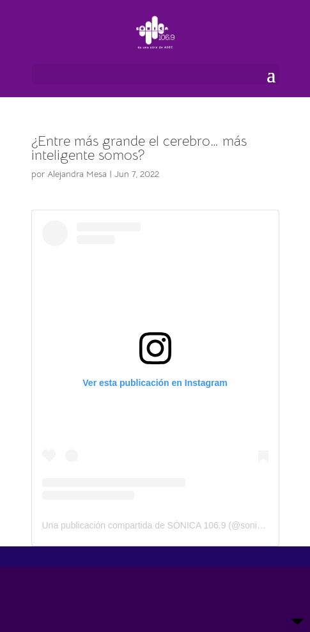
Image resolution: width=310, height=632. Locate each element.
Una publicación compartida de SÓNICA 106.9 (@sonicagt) (159, 525)
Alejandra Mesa (77, 174)
